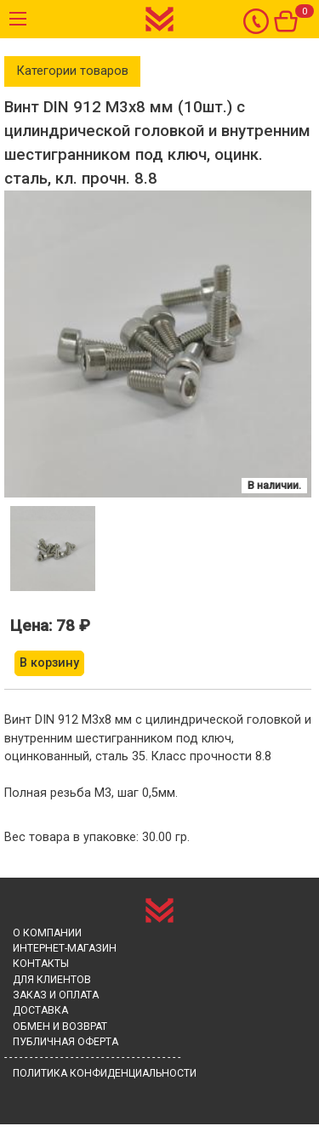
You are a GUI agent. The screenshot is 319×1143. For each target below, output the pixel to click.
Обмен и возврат (60, 1026)
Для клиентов (52, 980)
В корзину (49, 663)
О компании (47, 933)
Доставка (40, 1010)
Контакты (41, 964)
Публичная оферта (65, 1042)
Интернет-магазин (65, 948)
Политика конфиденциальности (105, 1073)
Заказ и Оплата (56, 995)
